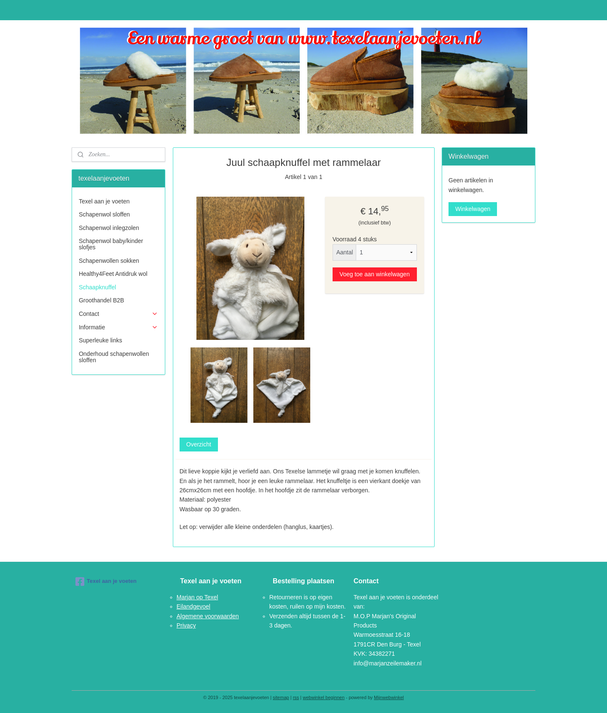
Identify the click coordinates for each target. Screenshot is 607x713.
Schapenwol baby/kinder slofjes (111, 244)
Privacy (186, 625)
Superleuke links (100, 340)
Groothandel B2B (101, 300)
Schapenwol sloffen (104, 214)
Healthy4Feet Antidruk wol (113, 273)
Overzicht (198, 444)
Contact (118, 314)
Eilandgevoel (193, 606)
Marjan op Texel (197, 597)
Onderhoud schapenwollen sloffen (114, 356)
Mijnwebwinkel (389, 697)
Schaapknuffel (97, 287)
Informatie (118, 327)
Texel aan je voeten (104, 201)
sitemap (281, 697)
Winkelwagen (472, 209)
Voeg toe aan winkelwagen (374, 273)
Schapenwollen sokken (109, 260)
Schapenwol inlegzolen (109, 227)
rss (296, 697)
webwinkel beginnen (323, 697)
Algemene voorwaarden (208, 616)
